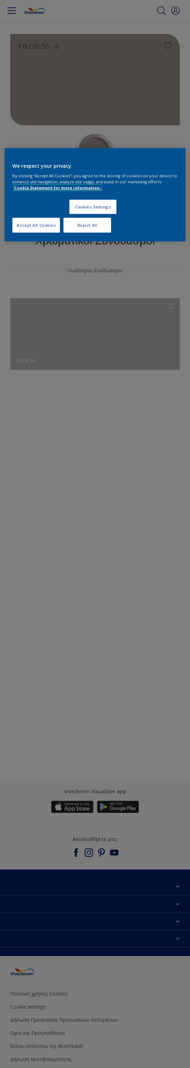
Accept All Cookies (36, 225)
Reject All (88, 225)
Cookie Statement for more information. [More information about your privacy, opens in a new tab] (57, 187)
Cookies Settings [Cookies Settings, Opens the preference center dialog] (93, 206)
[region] (95, 195)
